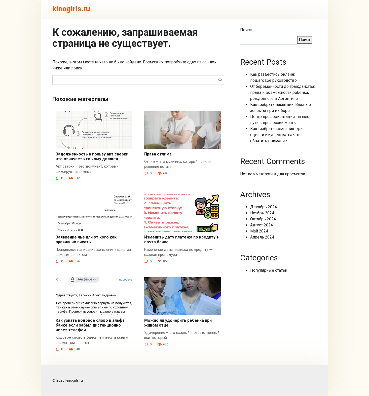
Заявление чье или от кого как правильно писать (86, 239)
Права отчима (158, 154)
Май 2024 (259, 231)
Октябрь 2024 (263, 219)
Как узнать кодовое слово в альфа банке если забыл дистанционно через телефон (90, 325)
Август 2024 (261, 225)
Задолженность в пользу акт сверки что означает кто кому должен (92, 156)
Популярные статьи (268, 270)
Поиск (246, 29)
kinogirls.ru (71, 9)
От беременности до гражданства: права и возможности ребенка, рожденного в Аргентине (282, 92)
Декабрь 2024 (263, 207)
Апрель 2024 (262, 237)
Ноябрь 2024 (262, 213)
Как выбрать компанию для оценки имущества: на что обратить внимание (276, 134)
